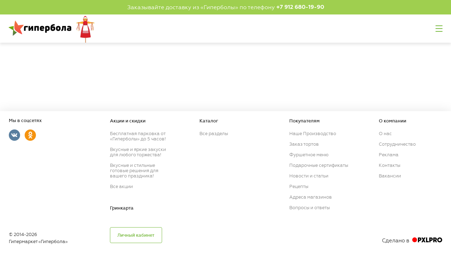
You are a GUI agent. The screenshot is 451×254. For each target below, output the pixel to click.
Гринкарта (122, 208)
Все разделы (213, 133)
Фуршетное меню (308, 154)
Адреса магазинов (310, 197)
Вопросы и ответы (309, 207)
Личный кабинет (135, 235)
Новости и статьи (308, 176)
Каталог (208, 121)
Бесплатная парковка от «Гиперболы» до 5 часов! (138, 136)
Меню (439, 28)
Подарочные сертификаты (318, 165)
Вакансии (390, 176)
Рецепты (298, 186)
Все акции (121, 186)
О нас (385, 133)
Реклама (389, 154)
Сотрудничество (397, 144)
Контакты (389, 165)
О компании (392, 121)
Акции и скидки (128, 121)
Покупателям (304, 121)
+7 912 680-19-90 (300, 7)
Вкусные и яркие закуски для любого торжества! (138, 152)
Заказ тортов (304, 144)
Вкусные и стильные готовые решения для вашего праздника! (134, 171)
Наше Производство (312, 133)
